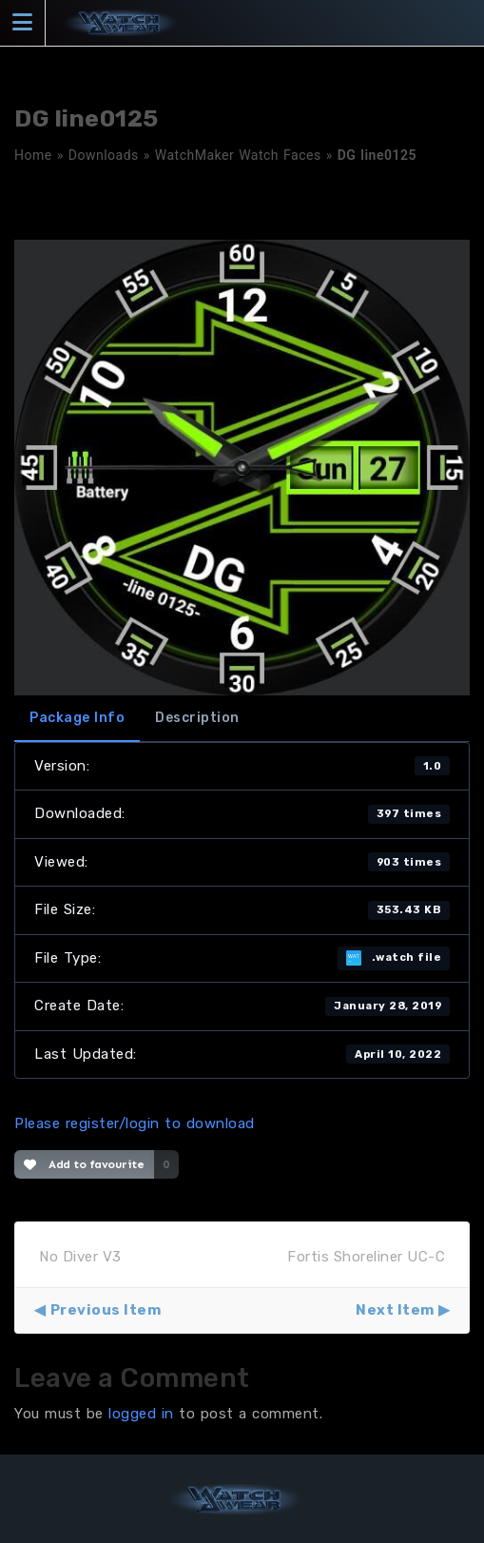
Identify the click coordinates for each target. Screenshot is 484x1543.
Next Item (395, 1309)
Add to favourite (84, 1164)
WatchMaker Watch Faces (238, 155)
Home (33, 155)
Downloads (103, 155)
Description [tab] (197, 718)
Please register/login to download (134, 1123)
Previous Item (106, 1309)
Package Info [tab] (77, 718)
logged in (141, 1413)
